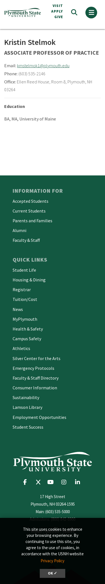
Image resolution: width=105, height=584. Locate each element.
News (18, 309)
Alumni (19, 230)
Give (58, 17)
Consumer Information (35, 387)
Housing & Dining (29, 280)
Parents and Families (32, 220)
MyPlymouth (25, 319)
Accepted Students (30, 201)
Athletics (21, 348)
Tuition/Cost (25, 299)
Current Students (29, 211)
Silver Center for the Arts (36, 358)
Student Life (24, 270)
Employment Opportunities (39, 417)
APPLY (57, 11)
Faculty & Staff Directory (36, 378)
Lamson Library (27, 407)
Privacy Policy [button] (52, 560)
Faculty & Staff (26, 240)
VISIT (58, 5)
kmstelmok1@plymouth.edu (43, 65)
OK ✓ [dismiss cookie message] (52, 573)
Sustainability (26, 397)
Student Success (28, 427)
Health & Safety (28, 329)
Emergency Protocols (33, 368)
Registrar (22, 289)
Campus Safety (27, 338)
